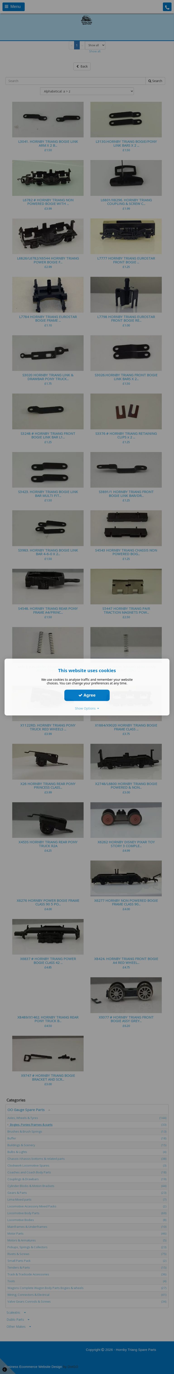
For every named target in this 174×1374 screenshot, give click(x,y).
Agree (87, 695)
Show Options (87, 708)
